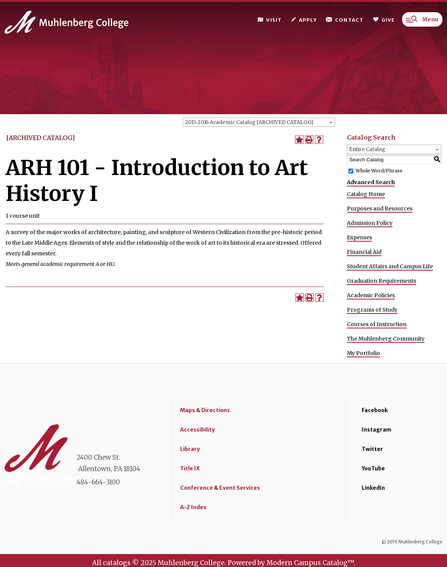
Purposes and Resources (379, 208)
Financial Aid (364, 251)
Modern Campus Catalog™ (310, 563)
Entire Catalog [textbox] (367, 149)
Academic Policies (371, 295)
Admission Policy (370, 223)
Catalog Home (366, 194)
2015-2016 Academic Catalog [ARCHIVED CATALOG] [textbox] (249, 122)
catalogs (117, 563)
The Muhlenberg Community (386, 338)
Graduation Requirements (381, 280)
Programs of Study (372, 309)
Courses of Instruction (377, 324)
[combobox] (259, 122)
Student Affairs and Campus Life (390, 266)
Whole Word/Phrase (379, 171)
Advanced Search (371, 182)
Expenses (359, 237)
